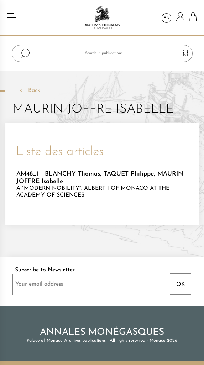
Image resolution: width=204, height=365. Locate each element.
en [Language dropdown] (166, 18)
